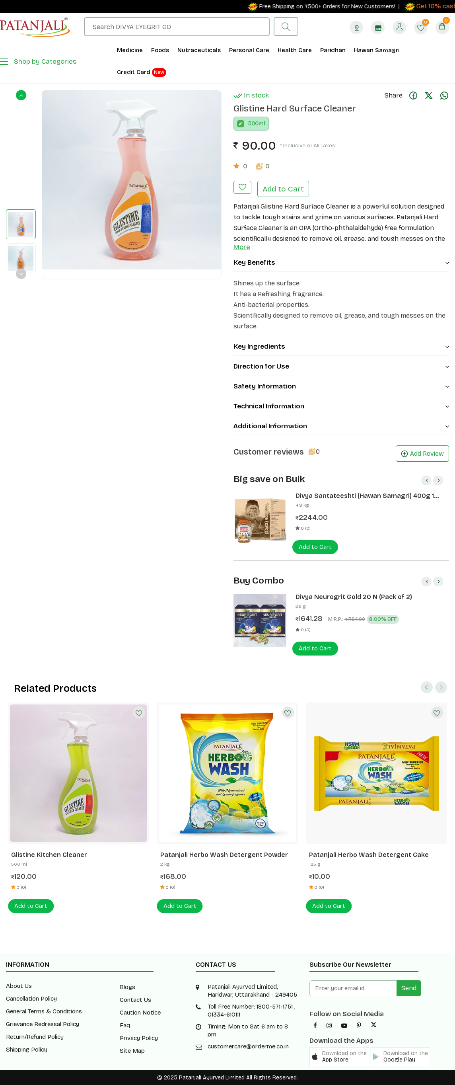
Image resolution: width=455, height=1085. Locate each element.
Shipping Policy (26, 1049)
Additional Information (341, 426)
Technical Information (341, 406)
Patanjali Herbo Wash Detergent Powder (224, 855)
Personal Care (249, 50)
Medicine (130, 50)
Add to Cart (283, 188)
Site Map (132, 1050)
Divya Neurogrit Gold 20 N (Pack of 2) (354, 597)
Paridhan (333, 50)
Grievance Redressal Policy (42, 1024)
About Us (19, 985)
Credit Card (141, 72)
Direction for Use (341, 366)
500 (253, 123)
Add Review (422, 453)
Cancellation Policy (31, 998)
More (241, 247)
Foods (160, 50)
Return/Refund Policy (35, 1036)
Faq (125, 1025)
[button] (339, 1056)
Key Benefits (341, 262)
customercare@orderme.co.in (248, 1046)
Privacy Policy (139, 1038)
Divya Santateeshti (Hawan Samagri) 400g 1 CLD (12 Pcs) (365, 496)
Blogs (127, 987)
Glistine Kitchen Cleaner (49, 855)
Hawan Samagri (376, 50)
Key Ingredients (341, 346)
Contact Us (135, 999)
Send (408, 988)
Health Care (295, 50)
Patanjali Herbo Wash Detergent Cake (369, 855)
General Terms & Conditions (44, 1011)
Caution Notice (140, 1012)
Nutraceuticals (199, 50)
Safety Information (341, 386)
